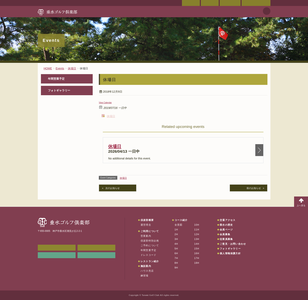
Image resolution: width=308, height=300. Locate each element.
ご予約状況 (230, 3)
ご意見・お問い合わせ (256, 3)
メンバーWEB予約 (57, 248)
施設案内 (146, 266)
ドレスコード (148, 255)
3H (176, 239)
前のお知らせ (254, 188)
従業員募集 (226, 239)
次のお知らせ (112, 188)
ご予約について (150, 245)
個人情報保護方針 (230, 253)
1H (176, 229)
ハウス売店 (147, 270)
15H (196, 248)
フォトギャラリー (59, 90)
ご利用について (150, 231)
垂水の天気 (96, 255)
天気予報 (266, 11)
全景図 (179, 224)
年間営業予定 (56, 78)
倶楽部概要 (147, 220)
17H (196, 258)
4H (176, 243)
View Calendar (105, 103)
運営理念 (146, 224)
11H (196, 229)
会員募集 (225, 234)
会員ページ (191, 3)
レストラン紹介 (150, 261)
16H (196, 253)
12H (196, 234)
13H (196, 239)
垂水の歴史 (226, 224)
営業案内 (146, 236)
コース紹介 (181, 220)
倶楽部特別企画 (150, 240)
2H (176, 234)
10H (196, 224)
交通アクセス (210, 3)
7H (176, 258)
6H (176, 253)
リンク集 (57, 255)
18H (196, 263)
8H (176, 263)
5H (176, 248)
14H (196, 243)
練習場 (145, 275)
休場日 (111, 116)
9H (176, 267)
